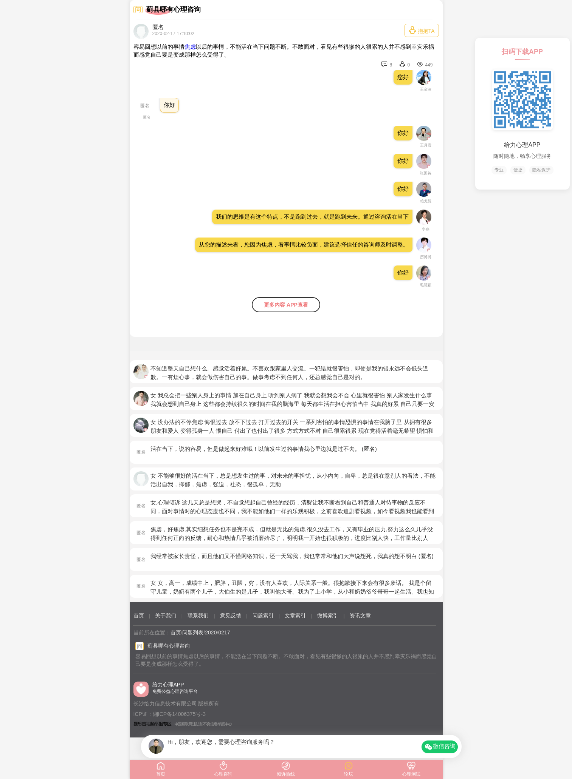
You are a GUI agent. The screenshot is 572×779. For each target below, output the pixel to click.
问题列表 (192, 632)
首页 (138, 615)
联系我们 (198, 615)
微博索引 (327, 615)
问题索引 (263, 615)
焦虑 (190, 46)
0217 (224, 632)
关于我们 (165, 615)
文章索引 (295, 615)
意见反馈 (230, 615)
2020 (211, 632)
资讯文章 (360, 615)
